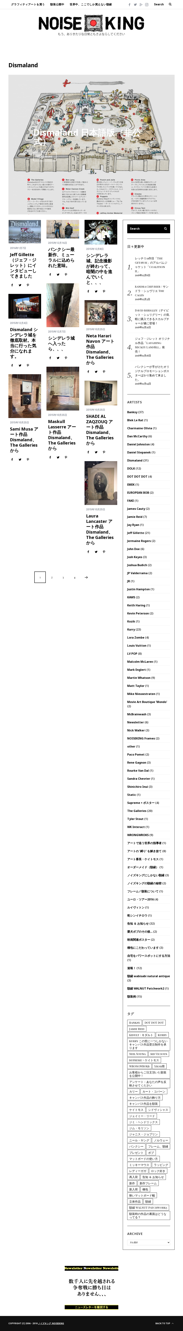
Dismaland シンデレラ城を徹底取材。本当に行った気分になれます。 (24, 342)
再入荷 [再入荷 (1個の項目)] (133, 1177)
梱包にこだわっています (143, 948)
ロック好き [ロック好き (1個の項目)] (158, 1171)
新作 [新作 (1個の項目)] (132, 1183)
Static (131, 795)
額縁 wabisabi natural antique (148, 976)
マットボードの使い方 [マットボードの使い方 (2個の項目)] (143, 1159)
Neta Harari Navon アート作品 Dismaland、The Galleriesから (100, 349)
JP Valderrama (137, 573)
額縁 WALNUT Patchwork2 (145, 988)
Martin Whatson (138, 678)
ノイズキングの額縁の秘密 (144, 883)
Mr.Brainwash (136, 714)
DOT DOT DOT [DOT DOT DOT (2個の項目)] (154, 1022)
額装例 (131, 996)
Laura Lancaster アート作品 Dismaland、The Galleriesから (100, 529)
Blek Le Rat (135, 420)
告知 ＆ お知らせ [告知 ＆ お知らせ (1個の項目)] (153, 1177)
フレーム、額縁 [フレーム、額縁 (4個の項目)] (158, 1146)
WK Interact (136, 827)
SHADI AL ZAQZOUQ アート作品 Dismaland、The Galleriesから (100, 429)
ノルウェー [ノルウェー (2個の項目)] (161, 1140)
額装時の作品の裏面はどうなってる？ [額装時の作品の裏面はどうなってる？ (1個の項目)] (147, 1215)
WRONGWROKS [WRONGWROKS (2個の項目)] (139, 1066)
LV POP (132, 654)
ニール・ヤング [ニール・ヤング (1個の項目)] (139, 1140)
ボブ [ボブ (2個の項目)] (151, 1152)
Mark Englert (136, 670)
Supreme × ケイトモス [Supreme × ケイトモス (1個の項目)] (144, 1060)
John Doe (133, 549)
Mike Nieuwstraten (141, 694)
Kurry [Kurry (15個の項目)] (162, 1035)
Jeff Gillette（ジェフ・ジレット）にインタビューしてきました (23, 265)
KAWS (131, 597)
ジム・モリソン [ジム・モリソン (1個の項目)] (139, 1128)
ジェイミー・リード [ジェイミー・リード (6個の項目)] (142, 1116)
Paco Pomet (136, 754)
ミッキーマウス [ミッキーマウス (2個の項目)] (139, 1165)
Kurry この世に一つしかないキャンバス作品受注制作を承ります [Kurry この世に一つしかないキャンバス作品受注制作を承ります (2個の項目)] (148, 1044)
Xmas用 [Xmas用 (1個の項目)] (159, 1066)
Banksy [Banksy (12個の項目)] (134, 1022)
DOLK (131, 468)
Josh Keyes (134, 557)
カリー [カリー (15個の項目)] (133, 1091)
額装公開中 (57, 4)
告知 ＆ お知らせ (138, 923)
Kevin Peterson (138, 613)
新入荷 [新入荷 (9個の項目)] (133, 1189)
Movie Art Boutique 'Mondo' (147, 702)
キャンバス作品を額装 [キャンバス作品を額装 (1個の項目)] (143, 1103)
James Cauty (136, 509)
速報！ (131, 968)
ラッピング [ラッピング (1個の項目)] (161, 1165)
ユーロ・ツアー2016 (140, 899)
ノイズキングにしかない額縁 (145, 875)
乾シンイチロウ (137, 915)
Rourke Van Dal (138, 771)
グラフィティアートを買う (28, 4)
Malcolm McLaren (140, 662)
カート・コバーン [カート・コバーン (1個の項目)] (153, 1091)
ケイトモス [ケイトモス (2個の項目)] (136, 1110)
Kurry (131, 629)
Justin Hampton (138, 589)
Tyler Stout (135, 819)
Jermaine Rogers (139, 541)
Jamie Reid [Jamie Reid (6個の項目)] (136, 1029)
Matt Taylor (135, 686)
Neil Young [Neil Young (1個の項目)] (137, 1054)
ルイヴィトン (135, 907)
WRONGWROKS (138, 835)
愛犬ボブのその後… (139, 932)
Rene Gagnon (136, 763)
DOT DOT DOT (137, 476)
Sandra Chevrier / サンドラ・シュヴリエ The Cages (152, 291)
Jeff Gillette (135, 533)
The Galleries (136, 811)
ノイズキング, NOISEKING (51, 1323)
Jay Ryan (133, 525)
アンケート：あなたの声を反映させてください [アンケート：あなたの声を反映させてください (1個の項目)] (147, 1083)
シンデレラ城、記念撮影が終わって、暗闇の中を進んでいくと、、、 (99, 268)
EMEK (131, 485)
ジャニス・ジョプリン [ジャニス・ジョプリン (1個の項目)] (143, 1134)
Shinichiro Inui (137, 787)
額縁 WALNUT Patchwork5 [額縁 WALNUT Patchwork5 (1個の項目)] (148, 1207)
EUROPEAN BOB (138, 493)
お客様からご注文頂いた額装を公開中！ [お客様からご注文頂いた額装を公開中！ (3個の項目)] (147, 1074)
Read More (45, 156)
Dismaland (134, 460)
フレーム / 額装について (143, 891)
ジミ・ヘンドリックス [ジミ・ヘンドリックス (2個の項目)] (143, 1122)
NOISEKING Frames (141, 738)
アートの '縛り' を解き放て (144, 851)
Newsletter (135, 722)
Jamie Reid (134, 517)
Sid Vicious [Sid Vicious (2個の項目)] (158, 1054)
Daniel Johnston (138, 444)
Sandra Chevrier (138, 779)
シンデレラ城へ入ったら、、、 (61, 343)
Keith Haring (136, 605)
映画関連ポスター (138, 940)
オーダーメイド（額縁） (143, 867)
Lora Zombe (135, 637)
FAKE (130, 501)
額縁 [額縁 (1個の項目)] (148, 1201)
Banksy (132, 412)
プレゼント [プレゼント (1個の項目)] (136, 1152)
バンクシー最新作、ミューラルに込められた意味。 (61, 257)
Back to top (164, 1323)
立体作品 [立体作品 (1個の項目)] (135, 1201)
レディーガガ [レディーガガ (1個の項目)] (137, 1171)
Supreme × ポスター (141, 803)
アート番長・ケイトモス (143, 859)
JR (128, 581)
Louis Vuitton (136, 646)
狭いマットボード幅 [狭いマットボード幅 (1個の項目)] (142, 1195)
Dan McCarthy (137, 436)
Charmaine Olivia (139, 428)
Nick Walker (136, 730)
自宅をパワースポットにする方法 (148, 956)
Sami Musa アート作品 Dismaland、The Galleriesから (24, 439)
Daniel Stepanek (139, 452)
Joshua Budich (137, 565)
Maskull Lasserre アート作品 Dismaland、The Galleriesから (62, 434)
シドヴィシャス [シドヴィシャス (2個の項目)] (158, 1110)
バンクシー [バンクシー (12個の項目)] (136, 1146)
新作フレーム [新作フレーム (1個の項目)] (148, 1183)
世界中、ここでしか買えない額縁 (91, 4)
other (131, 746)
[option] (91, 144)
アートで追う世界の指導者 (144, 843)
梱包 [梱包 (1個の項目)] (145, 1189)
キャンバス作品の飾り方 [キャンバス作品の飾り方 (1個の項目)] (145, 1097)
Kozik (131, 621)
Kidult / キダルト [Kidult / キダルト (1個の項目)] (141, 1035)
